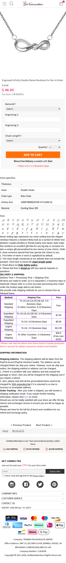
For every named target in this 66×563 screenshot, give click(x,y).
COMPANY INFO (9, 493)
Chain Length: (13, 135)
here (14, 409)
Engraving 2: (12, 125)
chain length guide (42, 262)
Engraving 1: (12, 114)
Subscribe (55, 471)
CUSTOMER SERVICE (12, 498)
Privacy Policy (38, 476)
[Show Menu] (5, 3)
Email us (25, 268)
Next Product (44, 425)
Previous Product (21, 425)
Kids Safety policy (27, 265)
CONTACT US (8, 503)
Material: (10, 104)
